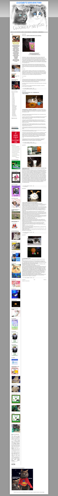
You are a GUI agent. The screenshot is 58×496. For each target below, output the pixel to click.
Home (34, 279)
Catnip (19, 440)
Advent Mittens (18, 436)
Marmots (13, 445)
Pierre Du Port (14, 450)
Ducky (12, 443)
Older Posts (45, 279)
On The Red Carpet (18, 449)
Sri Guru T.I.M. (17, 451)
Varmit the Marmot (16, 457)
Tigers (19, 454)
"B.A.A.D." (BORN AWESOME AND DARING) (31, 35)
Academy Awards (13, 436)
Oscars (12, 450)
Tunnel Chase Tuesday (14, 455)
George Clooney (25, 186)
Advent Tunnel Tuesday (14, 437)
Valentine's (13, 457)
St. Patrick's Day (15, 452)
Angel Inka (18, 437)
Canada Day (18, 439)
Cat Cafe (13, 440)
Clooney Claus (18, 441)
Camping (15, 439)
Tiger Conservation (16, 454)
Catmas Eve (15, 440)
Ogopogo (14, 449)
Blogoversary (13, 439)
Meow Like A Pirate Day (17, 446)
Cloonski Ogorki (13, 442)
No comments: (30, 88)
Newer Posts (23, 279)
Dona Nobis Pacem (17, 442)
